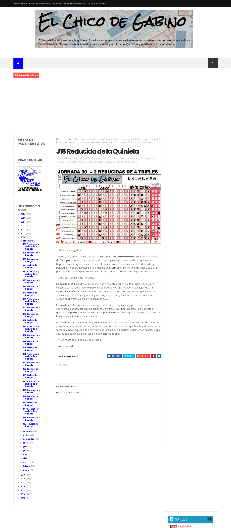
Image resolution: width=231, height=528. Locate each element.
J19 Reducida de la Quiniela (31, 391)
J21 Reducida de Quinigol (30, 342)
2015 (23, 490)
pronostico (89, 142)
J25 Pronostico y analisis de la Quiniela (31, 246)
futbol (138, 139)
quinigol (109, 142)
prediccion (77, 142)
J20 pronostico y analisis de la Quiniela (31, 384)
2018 (23, 479)
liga (68, 142)
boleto (109, 139)
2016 (23, 486)
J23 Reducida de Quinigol (30, 287)
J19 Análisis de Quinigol (30, 404)
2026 (23, 214)
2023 (23, 226)
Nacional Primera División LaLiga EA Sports (46, 519)
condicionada (126, 139)
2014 (23, 494)
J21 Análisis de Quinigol (30, 349)
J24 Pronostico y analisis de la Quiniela (31, 274)
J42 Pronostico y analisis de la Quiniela (191, 220)
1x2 (76, 139)
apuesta (92, 139)
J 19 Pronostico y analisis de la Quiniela (31, 411)
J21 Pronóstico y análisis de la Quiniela (31, 356)
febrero (27, 466)
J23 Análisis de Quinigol (30, 294)
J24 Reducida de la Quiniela (31, 254)
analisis (83, 139)
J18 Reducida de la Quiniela (31, 418)
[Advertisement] (115, 105)
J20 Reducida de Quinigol (30, 370)
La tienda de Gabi (97, 3)
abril (25, 458)
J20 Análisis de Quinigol (30, 376)
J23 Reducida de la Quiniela (31, 281)
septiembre (29, 439)
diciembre (28, 241)
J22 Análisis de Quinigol (30, 321)
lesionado (60, 142)
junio (25, 450)
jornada (154, 139)
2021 (23, 233)
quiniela (99, 142)
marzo (26, 462)
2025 (23, 218)
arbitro (100, 139)
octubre (27, 435)
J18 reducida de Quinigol (30, 425)
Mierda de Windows (39, 3)
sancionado (120, 142)
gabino (145, 139)
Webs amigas (20, 3)
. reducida (68, 139)
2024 (23, 222)
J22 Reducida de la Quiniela (31, 309)
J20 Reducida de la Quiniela (31, 364)
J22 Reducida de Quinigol (30, 315)
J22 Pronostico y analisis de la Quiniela (31, 328)
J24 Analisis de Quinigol (30, 266)
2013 (23, 498)
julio (25, 447)
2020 (23, 237)
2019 (23, 475)
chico (116, 139)
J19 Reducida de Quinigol (30, 397)
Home (59, 139)
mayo (26, 454)
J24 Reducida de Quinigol (30, 260)
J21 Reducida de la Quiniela (31, 336)
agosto (26, 443)
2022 (23, 229)
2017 (23, 483)
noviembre (28, 431)
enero (26, 470)
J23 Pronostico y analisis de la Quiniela (31, 301)
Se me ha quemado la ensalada (68, 3)
